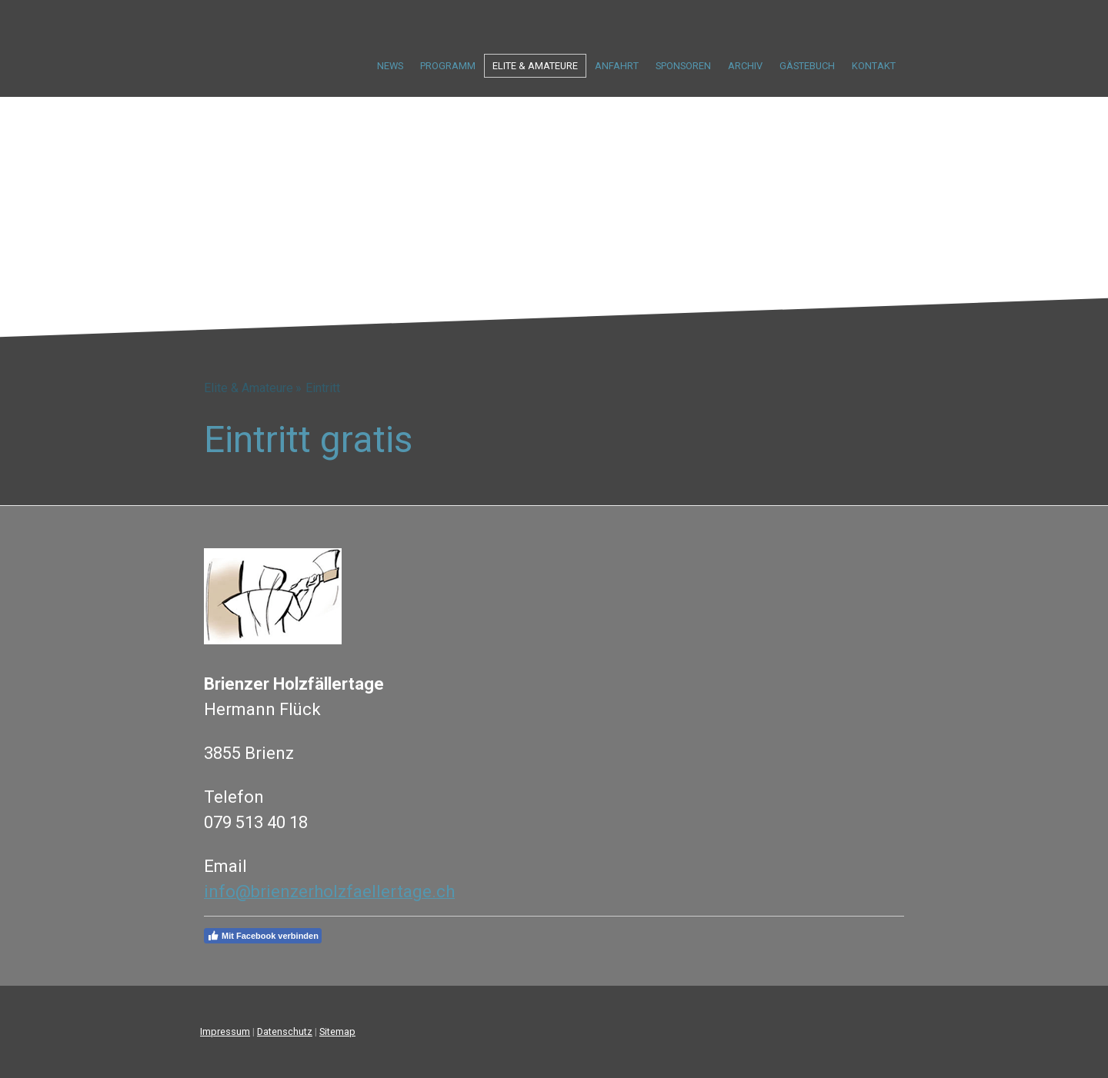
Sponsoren (683, 66)
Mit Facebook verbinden (263, 936)
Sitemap (337, 1031)
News (390, 66)
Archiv (745, 66)
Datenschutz (284, 1031)
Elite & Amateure (535, 66)
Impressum (225, 1031)
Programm (448, 66)
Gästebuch (807, 66)
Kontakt (874, 66)
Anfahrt (617, 66)
